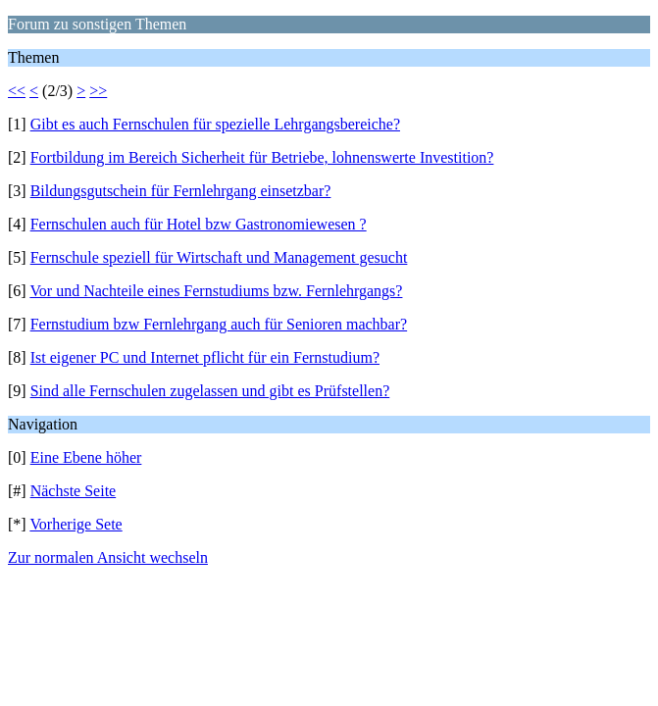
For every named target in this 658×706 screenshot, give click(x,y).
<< (16, 90)
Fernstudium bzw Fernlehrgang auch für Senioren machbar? (218, 324)
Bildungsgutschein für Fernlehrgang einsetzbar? (180, 190)
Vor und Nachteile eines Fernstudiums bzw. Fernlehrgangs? (215, 290)
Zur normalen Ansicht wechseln (108, 557)
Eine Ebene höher (86, 457)
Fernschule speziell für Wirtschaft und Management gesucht (219, 257)
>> (98, 90)
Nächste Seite (73, 490)
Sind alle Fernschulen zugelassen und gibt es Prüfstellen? (210, 390)
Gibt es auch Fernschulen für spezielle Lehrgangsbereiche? (215, 124)
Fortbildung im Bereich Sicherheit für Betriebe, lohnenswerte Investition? (262, 157)
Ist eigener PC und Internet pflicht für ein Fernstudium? (205, 357)
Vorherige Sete (75, 524)
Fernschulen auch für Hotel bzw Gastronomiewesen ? (198, 224)
